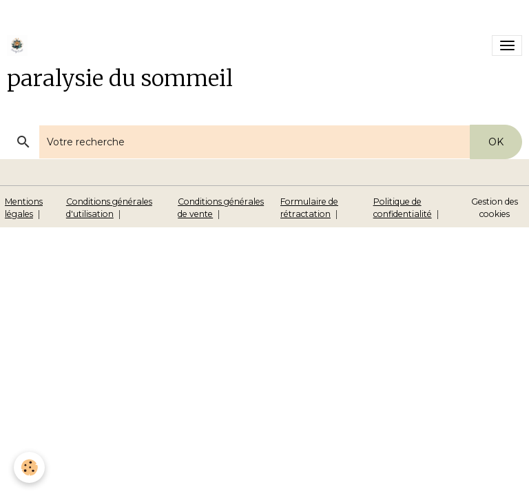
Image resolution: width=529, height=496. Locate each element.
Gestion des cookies (494, 207)
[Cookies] (29, 467)
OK (496, 142)
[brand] (19, 45)
